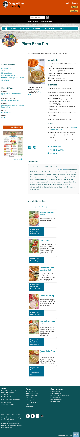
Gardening (36, 28)
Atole (3, 71)
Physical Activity (50, 28)
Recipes (13, 28)
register (65, 169)
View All (17, 159)
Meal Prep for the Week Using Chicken (11, 94)
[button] (58, 147)
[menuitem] (5, 28)
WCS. (72, 435)
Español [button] (74, 7)
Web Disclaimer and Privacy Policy (59, 395)
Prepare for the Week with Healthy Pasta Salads (12, 106)
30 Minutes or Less (31, 391)
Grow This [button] (74, 11)
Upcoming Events (55, 401)
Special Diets (29, 401)
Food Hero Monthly (55, 393)
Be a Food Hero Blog (55, 397)
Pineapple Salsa (6, 73)
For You (62, 28)
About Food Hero (33, 17)
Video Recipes (30, 406)
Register (75, 3)
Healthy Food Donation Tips (10, 100)
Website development (63, 435)
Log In (67, 3)
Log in (59, 169)
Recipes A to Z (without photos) (38, 207)
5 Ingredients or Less (32, 393)
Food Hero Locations (56, 399)
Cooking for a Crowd (31, 395)
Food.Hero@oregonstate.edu (12, 399)
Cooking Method (30, 399)
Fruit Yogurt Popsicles (8, 75)
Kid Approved (29, 397)
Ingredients (24, 28)
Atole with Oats (6, 68)
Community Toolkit (46, 17)
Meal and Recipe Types (32, 403)
